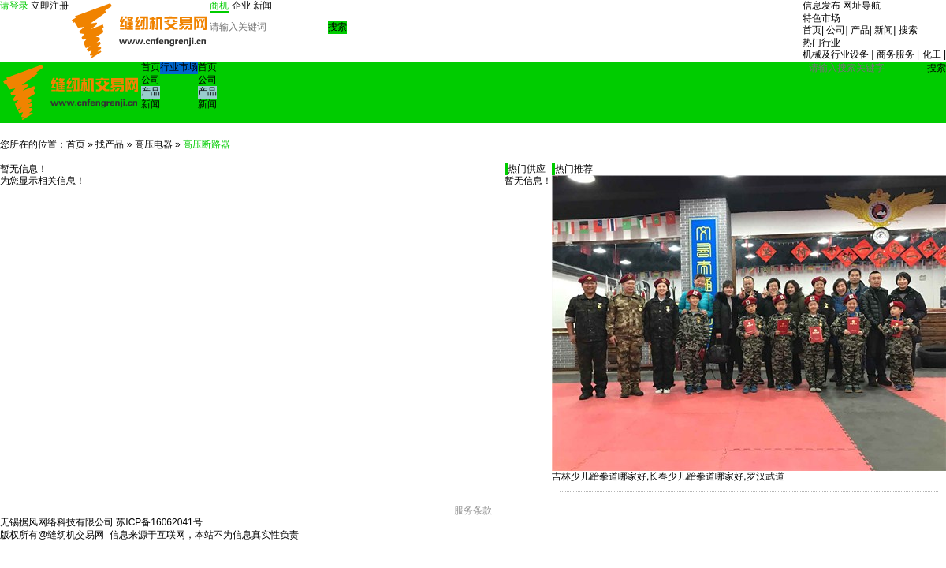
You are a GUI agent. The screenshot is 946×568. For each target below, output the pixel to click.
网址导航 (862, 5)
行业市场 (179, 67)
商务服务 (895, 54)
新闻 (883, 30)
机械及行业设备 (836, 54)
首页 (812, 30)
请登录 (14, 5)
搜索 (908, 30)
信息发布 (821, 5)
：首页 (71, 144)
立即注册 (50, 5)
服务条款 (473, 510)
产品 (860, 30)
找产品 (109, 144)
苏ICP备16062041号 (159, 522)
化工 (931, 54)
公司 (835, 30)
